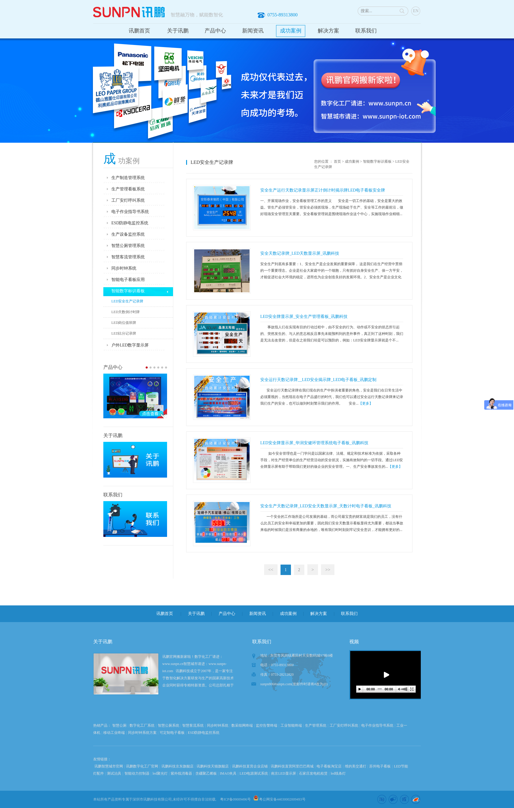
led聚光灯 (160, 773)
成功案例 (290, 31)
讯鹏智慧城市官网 (108, 766)
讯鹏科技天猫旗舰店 (213, 766)
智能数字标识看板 (377, 161)
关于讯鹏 (178, 31)
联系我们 (366, 31)
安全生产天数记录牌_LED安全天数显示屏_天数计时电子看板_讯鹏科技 (325, 506)
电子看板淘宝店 (329, 766)
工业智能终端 (291, 725)
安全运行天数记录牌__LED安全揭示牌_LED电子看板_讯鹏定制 (318, 379)
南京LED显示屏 (283, 773)
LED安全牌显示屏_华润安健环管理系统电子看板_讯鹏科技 (314, 443)
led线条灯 (338, 773)
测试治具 (114, 773)
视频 (354, 641)
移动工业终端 (114, 733)
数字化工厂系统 (142, 725)
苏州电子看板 (380, 766)
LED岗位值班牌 (123, 323)
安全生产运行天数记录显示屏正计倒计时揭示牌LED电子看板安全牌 (322, 190)
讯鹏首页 (139, 31)
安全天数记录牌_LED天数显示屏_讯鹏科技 (299, 253)
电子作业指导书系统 (377, 725)
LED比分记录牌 (123, 333)
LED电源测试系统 (254, 773)
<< (270, 569)
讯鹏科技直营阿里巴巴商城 (292, 766)
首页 (337, 161)
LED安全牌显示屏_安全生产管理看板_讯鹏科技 (304, 316)
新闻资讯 (253, 31)
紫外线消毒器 (181, 773)
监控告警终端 (266, 725)
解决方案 (328, 31)
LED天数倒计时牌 (125, 312)
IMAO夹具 (228, 773)
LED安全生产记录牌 (127, 301)
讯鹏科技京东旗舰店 (177, 766)
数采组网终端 (242, 725)
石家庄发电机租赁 (313, 773)
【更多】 (366, 403)
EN (416, 11)
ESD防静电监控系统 (204, 733)
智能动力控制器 (136, 773)
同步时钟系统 (217, 725)
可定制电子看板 (172, 733)
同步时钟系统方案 (142, 733)
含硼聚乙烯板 (206, 773)
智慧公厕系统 (168, 725)
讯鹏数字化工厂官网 (142, 766)
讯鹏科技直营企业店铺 (250, 766)
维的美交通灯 (355, 766)
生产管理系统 (315, 725)
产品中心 (215, 31)
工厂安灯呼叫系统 (344, 725)
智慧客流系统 (193, 725)
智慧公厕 (119, 725)
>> (327, 569)
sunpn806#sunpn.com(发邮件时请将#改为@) (294, 684)
